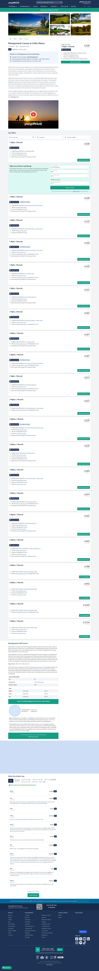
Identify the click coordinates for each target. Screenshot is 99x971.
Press (9, 921)
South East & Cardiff (24, 46)
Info (10, 38)
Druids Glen (27, 924)
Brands (59, 917)
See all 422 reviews (22, 49)
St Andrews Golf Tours (29, 926)
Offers (15, 38)
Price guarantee (11, 926)
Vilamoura (44, 917)
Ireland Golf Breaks (29, 935)
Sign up (89, 6)
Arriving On (55, 166)
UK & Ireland (11, 46)
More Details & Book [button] (75, 62)
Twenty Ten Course (21, 252)
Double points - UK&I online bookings (49, 9)
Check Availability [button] (84, 576)
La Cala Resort (45, 930)
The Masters (27, 921)
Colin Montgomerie (39, 682)
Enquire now (84, 901)
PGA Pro (43, 937)
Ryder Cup (27, 917)
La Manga (44, 921)
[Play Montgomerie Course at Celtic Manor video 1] (33, 114)
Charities (10, 919)
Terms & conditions (12, 930)
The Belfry (27, 915)
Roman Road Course (73, 55)
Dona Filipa (27, 937)
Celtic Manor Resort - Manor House (34, 228)
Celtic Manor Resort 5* (31, 297)
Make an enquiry (70, 187)
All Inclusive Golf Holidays (47, 932)
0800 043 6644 (76, 191)
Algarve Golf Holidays (46, 919)
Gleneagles (27, 932)
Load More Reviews (33, 895)
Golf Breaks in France (46, 915)
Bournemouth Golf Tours (30, 930)
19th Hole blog (11, 924)
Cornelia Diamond (45, 926)
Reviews (27, 38)
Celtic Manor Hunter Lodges (30, 571)
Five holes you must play (36, 667)
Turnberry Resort (28, 928)
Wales (17, 46)
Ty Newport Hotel (81, 53)
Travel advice (11, 928)
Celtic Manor (13, 96)
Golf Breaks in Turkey (46, 928)
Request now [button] (83, 931)
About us (10, 915)
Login (85, 6)
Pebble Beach (44, 935)
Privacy (9, 932)
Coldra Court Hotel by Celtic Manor (34, 205)
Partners (60, 915)
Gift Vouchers (64, 6)
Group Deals (73, 6)
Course (20, 38)
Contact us (10, 935)
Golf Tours (35, 6)
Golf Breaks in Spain (46, 924)
